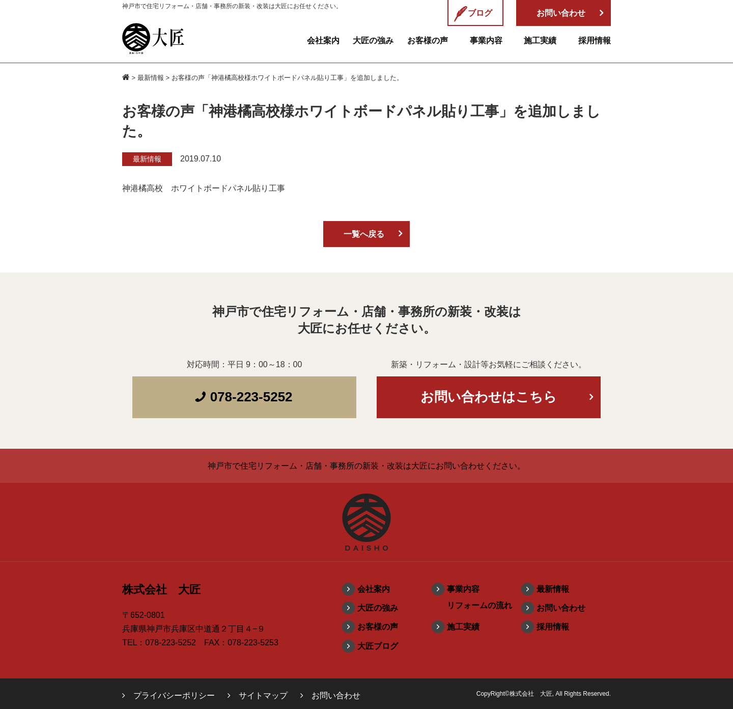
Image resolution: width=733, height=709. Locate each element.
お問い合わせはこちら (488, 396)
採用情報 (594, 40)
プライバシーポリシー (174, 695)
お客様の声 (427, 40)
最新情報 (150, 77)
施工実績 (540, 40)
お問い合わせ (561, 608)
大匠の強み (373, 40)
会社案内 (323, 40)
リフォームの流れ (479, 605)
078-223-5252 (243, 396)
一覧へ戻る (364, 234)
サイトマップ (263, 695)
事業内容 (486, 40)
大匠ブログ (377, 646)
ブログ (473, 13)
